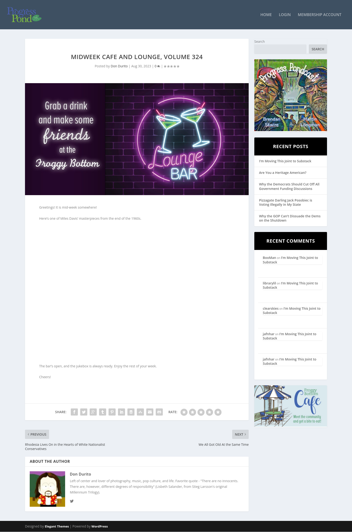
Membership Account (319, 15)
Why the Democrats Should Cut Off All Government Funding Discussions (289, 186)
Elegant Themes (57, 526)
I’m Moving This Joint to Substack (285, 161)
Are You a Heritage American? (282, 173)
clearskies (271, 308)
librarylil (269, 283)
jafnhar (268, 334)
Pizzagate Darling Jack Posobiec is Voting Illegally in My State (285, 202)
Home (266, 15)
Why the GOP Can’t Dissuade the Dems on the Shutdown (289, 218)
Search (259, 41)
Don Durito (119, 66)
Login (285, 15)
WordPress (100, 526)
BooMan (269, 258)
